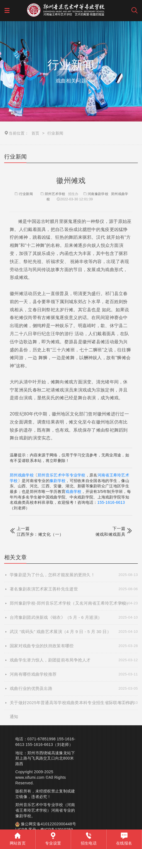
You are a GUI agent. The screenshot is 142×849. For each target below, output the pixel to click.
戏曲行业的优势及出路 (74, 688)
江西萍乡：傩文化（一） (40, 534)
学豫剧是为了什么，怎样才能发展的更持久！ (74, 575)
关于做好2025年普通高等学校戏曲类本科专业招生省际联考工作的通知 (74, 703)
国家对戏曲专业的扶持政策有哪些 (74, 646)
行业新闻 (23, 194)
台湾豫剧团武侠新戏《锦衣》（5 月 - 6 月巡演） (74, 617)
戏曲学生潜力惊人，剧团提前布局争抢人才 (74, 660)
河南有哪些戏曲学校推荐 (74, 674)
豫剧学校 (57, 480)
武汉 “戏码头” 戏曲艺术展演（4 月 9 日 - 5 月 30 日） (74, 632)
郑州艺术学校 (55, 194)
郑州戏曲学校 (22, 475)
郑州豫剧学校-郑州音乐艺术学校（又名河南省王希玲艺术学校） (74, 603)
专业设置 (53, 838)
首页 (35, 133)
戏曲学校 (73, 491)
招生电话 (89, 838)
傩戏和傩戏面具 (110, 534)
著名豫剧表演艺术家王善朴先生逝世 (74, 589)
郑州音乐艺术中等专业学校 (61, 475)
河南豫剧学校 (98, 194)
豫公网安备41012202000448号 (48, 824)
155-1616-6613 (111, 502)
